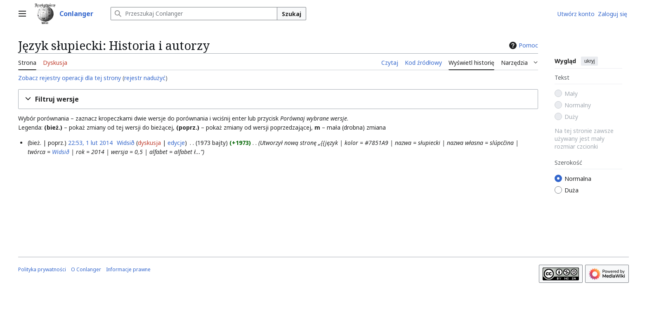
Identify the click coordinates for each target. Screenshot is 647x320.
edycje (176, 143)
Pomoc (522, 45)
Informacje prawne (128, 269)
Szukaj (291, 14)
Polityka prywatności (42, 269)
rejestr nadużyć (144, 78)
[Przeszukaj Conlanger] (194, 13)
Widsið (60, 152)
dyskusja (149, 143)
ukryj (589, 61)
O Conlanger (86, 269)
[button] (278, 99)
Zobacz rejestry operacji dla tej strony (69, 78)
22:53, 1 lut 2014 (90, 143)
